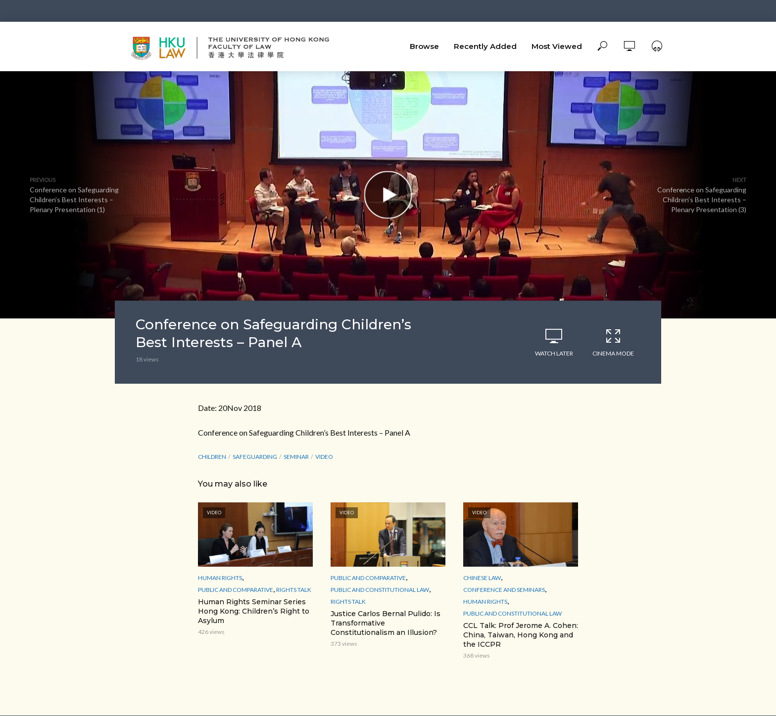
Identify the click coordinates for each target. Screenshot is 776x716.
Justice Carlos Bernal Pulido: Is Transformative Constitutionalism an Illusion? (385, 623)
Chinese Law (482, 578)
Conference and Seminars (504, 589)
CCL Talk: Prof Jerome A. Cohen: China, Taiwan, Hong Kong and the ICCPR (520, 635)
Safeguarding (255, 456)
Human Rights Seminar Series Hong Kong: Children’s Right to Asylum (253, 611)
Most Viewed (557, 46)
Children (212, 456)
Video (324, 456)
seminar (296, 456)
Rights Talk (293, 589)
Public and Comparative (235, 589)
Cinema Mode (613, 342)
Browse (424, 46)
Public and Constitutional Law (380, 589)
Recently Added (485, 46)
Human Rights (220, 578)
